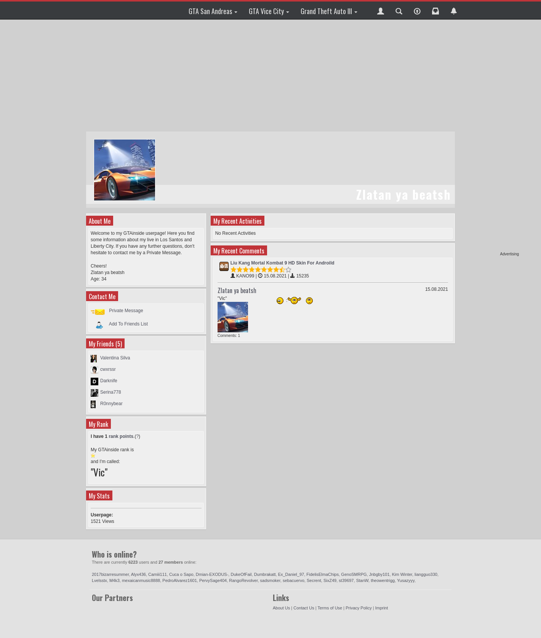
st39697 (346, 580)
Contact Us (303, 608)
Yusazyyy (406, 580)
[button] (380, 10)
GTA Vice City (269, 11)
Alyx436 (138, 574)
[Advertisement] (489, 137)
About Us (281, 608)
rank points (121, 436)
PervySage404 (213, 580)
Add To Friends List (128, 324)
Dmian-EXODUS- (212, 574)
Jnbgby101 (379, 574)
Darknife (108, 380)
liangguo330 (426, 574)
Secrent (314, 580)
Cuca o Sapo (181, 574)
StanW (362, 580)
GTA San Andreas (213, 11)
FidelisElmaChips (322, 574)
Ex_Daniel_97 (291, 574)
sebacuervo (293, 580)
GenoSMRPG (354, 574)
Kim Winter (402, 574)
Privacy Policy (358, 608)
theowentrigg (383, 580)
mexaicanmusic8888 (141, 580)
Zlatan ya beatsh (237, 290)
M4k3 (114, 580)
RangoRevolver (243, 580)
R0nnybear (111, 403)
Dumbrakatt (265, 574)
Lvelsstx (99, 580)
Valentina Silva (115, 358)
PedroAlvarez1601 (179, 580)
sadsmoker (270, 580)
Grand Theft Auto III (329, 11)
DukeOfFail (240, 574)
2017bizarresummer (110, 574)
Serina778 (110, 392)
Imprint (381, 608)
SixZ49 (329, 580)
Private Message (126, 310)
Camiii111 (157, 574)
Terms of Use (329, 608)
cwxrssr (108, 369)
